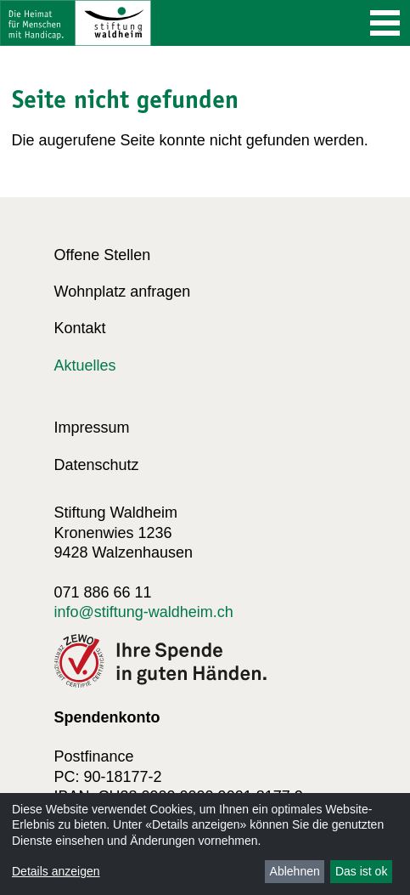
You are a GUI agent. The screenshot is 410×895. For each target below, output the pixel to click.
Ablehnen (295, 871)
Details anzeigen (56, 871)
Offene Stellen (102, 254)
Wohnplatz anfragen (122, 291)
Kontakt (80, 328)
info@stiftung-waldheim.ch (143, 611)
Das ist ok (361, 871)
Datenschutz (96, 464)
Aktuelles (85, 365)
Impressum (92, 427)
